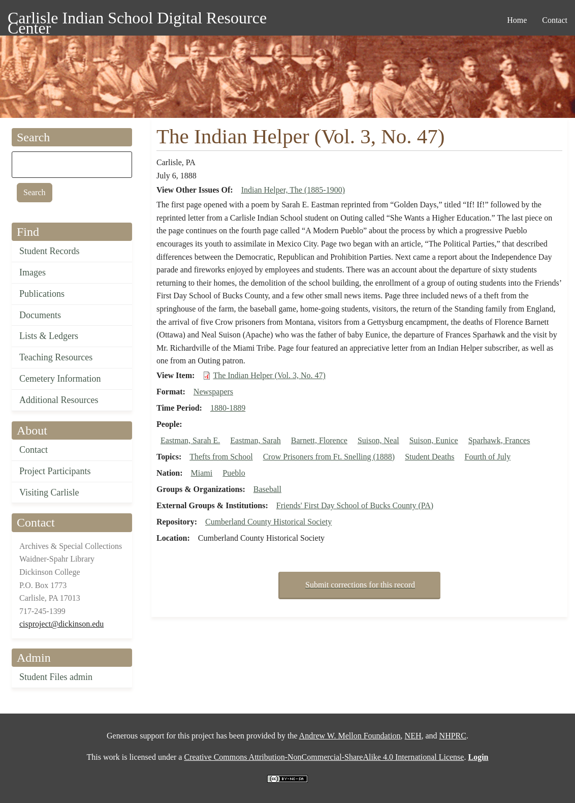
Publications (42, 294)
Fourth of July (488, 456)
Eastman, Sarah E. (190, 440)
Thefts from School (220, 456)
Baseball (267, 489)
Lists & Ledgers (48, 336)
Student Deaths (429, 456)
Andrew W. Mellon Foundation (350, 735)
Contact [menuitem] (554, 20)
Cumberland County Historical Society (268, 521)
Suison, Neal (378, 440)
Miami (202, 473)
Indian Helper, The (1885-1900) (293, 190)
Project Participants (54, 471)
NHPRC (452, 735)
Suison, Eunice (433, 440)
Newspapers (213, 391)
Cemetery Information (60, 379)
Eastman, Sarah (255, 440)
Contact (33, 450)
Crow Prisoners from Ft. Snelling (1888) (329, 456)
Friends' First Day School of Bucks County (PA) (354, 505)
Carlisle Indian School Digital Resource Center (137, 19)
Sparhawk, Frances (499, 440)
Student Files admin (55, 677)
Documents (40, 315)
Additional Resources (58, 400)
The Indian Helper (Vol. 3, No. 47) (269, 375)
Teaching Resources (55, 357)
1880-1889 (227, 408)
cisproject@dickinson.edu (61, 624)
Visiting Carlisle (49, 492)
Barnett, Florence (319, 440)
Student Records (49, 251)
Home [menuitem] (517, 20)
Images (32, 272)
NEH (413, 735)
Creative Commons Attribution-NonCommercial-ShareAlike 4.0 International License (324, 757)
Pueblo (233, 473)
